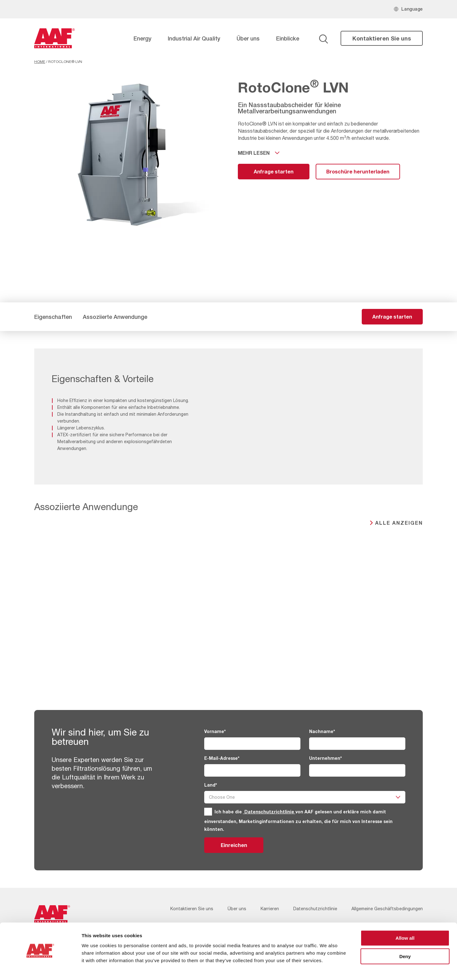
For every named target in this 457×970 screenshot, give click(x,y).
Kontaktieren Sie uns (381, 38)
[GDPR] (208, 812)
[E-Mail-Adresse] (252, 770)
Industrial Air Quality (194, 38)
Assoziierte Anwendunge (115, 316)
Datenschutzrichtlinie (269, 811)
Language (412, 9)
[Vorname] (252, 743)
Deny (405, 928)
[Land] (304, 797)
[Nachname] (357, 743)
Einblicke (287, 38)
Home (39, 61)
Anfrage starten (274, 171)
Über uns (248, 38)
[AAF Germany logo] (54, 38)
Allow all (405, 910)
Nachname (322, 731)
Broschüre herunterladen (357, 171)
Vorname (215, 731)
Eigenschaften (53, 316)
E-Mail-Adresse (221, 758)
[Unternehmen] (357, 770)
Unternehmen (325, 758)
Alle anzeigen (399, 523)
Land (210, 785)
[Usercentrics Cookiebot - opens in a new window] (40, 958)
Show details (326, 957)
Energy (142, 38)
